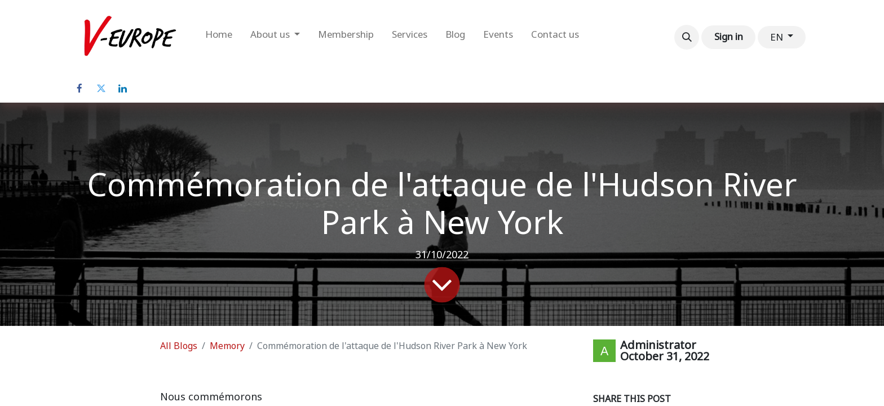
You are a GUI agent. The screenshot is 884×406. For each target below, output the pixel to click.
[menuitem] (218, 37)
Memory (227, 346)
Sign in (728, 36)
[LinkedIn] (122, 88)
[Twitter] (101, 88)
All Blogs (178, 346)
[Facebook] (79, 88)
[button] (686, 37)
